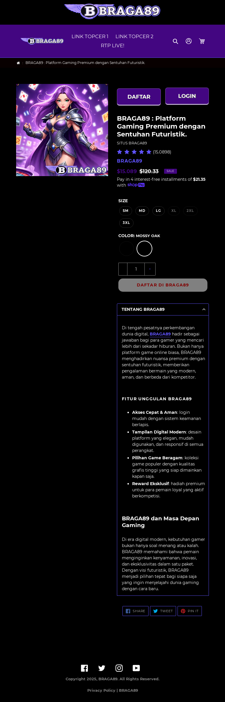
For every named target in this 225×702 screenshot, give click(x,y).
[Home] (18, 63)
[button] (176, 41)
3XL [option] (126, 223)
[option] (126, 248)
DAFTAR (138, 97)
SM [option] (126, 211)
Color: (139, 235)
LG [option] (158, 211)
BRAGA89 (160, 334)
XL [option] (173, 211)
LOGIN (187, 96)
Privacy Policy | (103, 690)
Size (123, 200)
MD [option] (142, 211)
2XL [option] (190, 211)
